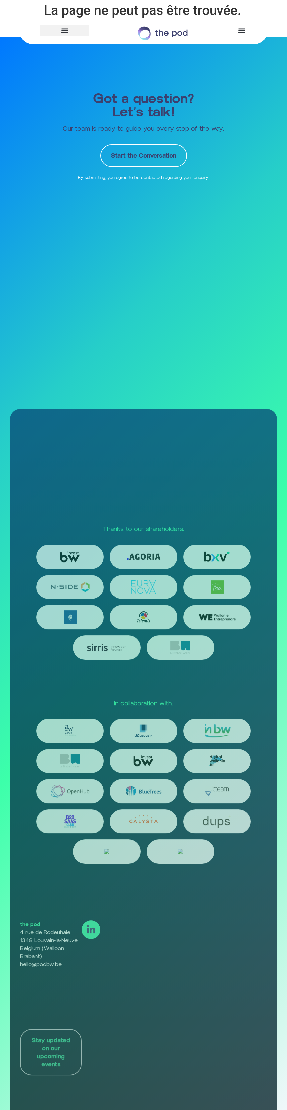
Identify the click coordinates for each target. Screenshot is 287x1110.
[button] (64, 30)
